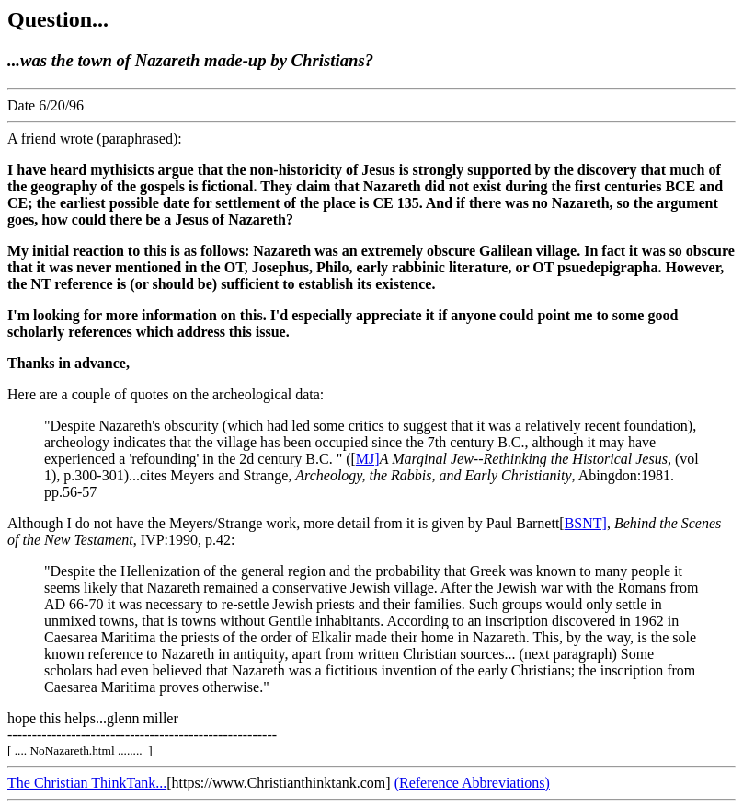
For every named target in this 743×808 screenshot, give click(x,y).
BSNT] (586, 523)
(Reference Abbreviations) (472, 783)
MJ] (368, 459)
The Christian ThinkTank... (86, 783)
